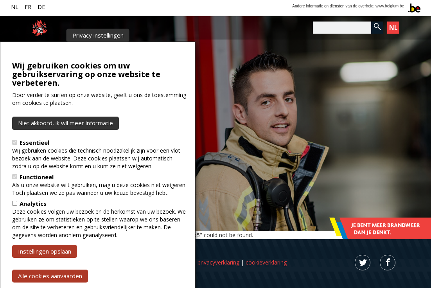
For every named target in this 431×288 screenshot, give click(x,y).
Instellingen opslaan (44, 268)
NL (14, 7)
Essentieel (34, 159)
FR (28, 7)
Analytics (33, 220)
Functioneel (37, 193)
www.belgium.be (389, 6)
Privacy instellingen (98, 52)
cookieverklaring (266, 262)
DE (41, 7)
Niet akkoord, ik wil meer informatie (65, 140)
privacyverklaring (218, 262)
